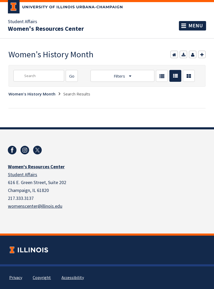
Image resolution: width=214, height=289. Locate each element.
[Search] (72, 76)
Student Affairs (22, 22)
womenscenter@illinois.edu (35, 206)
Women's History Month (31, 94)
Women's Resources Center (46, 29)
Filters (120, 76)
